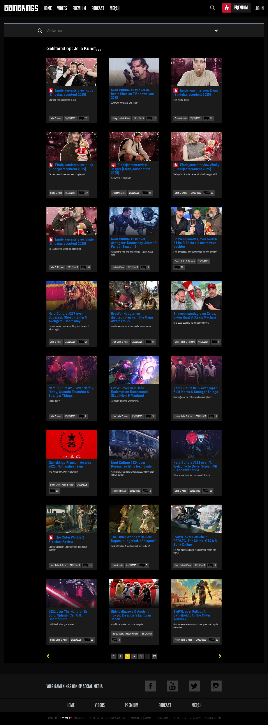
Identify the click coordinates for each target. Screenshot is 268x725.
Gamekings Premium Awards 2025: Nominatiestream (70, 464)
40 (86, 193)
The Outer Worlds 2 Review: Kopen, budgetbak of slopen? (133, 539)
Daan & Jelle (181, 118)
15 (86, 118)
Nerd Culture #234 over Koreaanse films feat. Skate (131, 464)
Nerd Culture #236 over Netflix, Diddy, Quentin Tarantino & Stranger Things (71, 392)
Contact (162, 718)
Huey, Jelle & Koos (121, 118)
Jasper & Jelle (119, 193)
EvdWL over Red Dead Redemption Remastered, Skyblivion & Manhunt (130, 392)
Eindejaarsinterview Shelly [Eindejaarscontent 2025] (196, 167)
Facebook (150, 686)
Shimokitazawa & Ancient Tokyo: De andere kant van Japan (131, 615)
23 (212, 193)
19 (86, 342)
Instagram (216, 686)
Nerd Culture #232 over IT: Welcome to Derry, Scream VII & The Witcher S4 (195, 466)
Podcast (98, 8)
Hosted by (53, 718)
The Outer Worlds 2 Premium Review (66, 539)
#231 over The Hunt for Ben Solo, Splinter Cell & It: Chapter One (69, 615)
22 (154, 118)
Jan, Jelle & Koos (121, 342)
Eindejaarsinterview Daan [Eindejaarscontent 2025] (195, 92)
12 (92, 640)
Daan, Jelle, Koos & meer (62, 484)
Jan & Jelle (118, 565)
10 (153, 416)
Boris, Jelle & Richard (185, 261)
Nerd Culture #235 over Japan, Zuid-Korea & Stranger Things (196, 390)
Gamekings (21, 8)
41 (91, 565)
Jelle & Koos (56, 118)
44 (150, 193)
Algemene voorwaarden (107, 718)
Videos (62, 8)
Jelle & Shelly (181, 193)
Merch (115, 8)
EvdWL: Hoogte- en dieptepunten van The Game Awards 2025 (132, 317)
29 (211, 118)
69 (89, 267)
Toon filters (216, 30)
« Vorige (49, 656)
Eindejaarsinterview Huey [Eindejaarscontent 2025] (71, 167)
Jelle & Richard (57, 267)
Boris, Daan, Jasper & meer (125, 633)
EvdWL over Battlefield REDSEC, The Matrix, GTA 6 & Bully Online (195, 541)
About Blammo (140, 718)
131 (154, 656)
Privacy (78, 718)
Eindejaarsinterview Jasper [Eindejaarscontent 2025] (130, 169)
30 (217, 640)
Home (48, 8)
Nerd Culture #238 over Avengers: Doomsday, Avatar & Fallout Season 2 (134, 243)
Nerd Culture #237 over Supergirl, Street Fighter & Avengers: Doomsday (68, 317)
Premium (79, 8)
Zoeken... (212, 8)
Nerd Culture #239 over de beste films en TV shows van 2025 (132, 94)
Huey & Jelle (56, 193)
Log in (259, 8)
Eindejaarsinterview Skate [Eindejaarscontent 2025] (71, 241)
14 (211, 491)
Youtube (172, 686)
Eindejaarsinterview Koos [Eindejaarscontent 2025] (71, 92)
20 (182, 267)
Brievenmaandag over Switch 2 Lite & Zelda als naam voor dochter (195, 243)
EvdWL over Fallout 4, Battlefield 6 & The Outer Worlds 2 (191, 615)
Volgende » (218, 656)
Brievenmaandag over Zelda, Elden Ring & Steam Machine (195, 315)
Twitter (194, 686)
